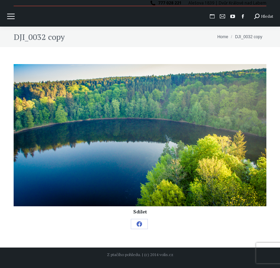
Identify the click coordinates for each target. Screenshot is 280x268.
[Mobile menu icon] (11, 16)
